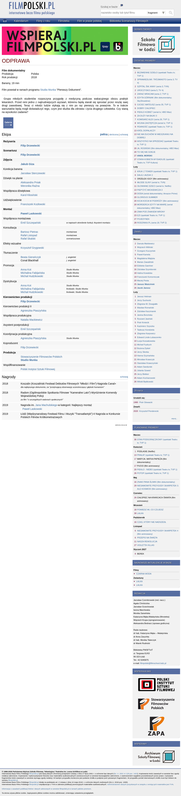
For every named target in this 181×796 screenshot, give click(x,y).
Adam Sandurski (144, 367)
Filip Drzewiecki (30, 145)
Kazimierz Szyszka (145, 326)
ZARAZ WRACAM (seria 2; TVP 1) (153, 94)
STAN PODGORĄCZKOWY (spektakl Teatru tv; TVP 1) (157, 441)
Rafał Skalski (28, 238)
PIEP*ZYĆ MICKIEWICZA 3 (150, 190)
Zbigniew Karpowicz (146, 333)
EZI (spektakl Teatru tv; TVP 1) (151, 215)
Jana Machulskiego (46, 405)
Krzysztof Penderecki (149, 411)
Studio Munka (29, 360)
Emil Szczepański (31, 222)
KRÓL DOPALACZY (146, 130)
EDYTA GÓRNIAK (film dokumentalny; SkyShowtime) (154, 99)
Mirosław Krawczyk (145, 359)
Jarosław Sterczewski (33, 173)
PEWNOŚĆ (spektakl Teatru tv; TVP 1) (154, 127)
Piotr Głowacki (145, 402)
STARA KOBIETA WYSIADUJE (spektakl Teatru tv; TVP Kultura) (155, 161)
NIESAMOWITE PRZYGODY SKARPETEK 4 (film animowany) (157, 532)
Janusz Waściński (145, 284)
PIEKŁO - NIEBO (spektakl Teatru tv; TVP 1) (157, 469)
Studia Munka (48, 89)
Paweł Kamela (143, 254)
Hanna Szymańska (145, 356)
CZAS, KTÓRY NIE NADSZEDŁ (151, 522)
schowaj (124, 134)
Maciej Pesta (143, 280)
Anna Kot (26, 269)
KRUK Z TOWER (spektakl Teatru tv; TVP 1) (157, 171)
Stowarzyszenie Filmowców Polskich (41, 356)
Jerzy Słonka (143, 352)
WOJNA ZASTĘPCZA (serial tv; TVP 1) (155, 123)
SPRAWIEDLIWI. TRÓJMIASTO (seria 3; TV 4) (157, 81)
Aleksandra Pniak (31, 182)
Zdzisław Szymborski (146, 269)
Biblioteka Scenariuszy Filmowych (129, 20)
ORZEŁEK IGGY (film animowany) (152, 179)
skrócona (113, 134)
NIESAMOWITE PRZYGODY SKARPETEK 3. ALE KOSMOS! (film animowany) (158, 487)
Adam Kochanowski (146, 378)
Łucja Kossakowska (146, 341)
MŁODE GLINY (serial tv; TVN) (151, 182)
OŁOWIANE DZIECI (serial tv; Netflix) (154, 186)
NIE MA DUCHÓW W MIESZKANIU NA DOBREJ (155, 136)
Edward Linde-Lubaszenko (149, 337)
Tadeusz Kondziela (145, 330)
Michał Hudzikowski (32, 276)
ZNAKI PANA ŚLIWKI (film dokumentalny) (156, 482)
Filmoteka (63, 20)
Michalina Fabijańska (33, 272)
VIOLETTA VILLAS (145, 545)
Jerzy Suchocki (144, 300)
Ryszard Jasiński (144, 319)
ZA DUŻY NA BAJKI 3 (147, 116)
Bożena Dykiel (143, 348)
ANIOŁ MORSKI (144, 156)
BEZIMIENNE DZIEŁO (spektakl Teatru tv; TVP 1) (156, 74)
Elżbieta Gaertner (145, 266)
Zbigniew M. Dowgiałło (147, 304)
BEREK (140, 554)
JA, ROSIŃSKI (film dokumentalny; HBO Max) (158, 148)
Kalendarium (21, 20)
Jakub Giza (27, 164)
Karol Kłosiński (29, 195)
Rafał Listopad (29, 235)
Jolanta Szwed (143, 370)
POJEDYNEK (143, 219)
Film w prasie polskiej (89, 20)
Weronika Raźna (30, 185)
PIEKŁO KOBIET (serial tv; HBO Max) (154, 112)
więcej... (174, 419)
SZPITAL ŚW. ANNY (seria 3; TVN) (153, 86)
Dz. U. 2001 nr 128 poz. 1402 (125, 774)
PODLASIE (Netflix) (146, 451)
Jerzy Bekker (143, 374)
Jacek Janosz (143, 288)
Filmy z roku (43, 20)
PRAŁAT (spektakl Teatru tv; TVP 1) (153, 455)
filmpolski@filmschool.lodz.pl (153, 663)
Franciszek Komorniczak (148, 277)
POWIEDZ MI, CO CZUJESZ (150, 510)
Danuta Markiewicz (145, 243)
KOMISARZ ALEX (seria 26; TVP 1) (153, 119)
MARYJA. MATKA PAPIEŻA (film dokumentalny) (152, 460)
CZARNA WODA (143, 574)
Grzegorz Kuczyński (146, 251)
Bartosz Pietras (29, 231)
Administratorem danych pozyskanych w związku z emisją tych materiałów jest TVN (140, 784)
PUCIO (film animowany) (148, 466)
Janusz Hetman (144, 296)
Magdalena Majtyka (146, 258)
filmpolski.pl (34, 774)
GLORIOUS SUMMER (147, 197)
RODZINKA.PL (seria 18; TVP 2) (152, 223)
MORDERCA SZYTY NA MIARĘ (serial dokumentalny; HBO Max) (155, 206)
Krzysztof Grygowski (32, 247)
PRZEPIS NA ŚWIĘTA (147, 538)
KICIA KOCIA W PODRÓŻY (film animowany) (157, 201)
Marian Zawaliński (145, 262)
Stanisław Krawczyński (147, 363)
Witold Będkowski (145, 382)
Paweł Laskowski (31, 213)
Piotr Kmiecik (143, 322)
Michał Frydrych (144, 345)
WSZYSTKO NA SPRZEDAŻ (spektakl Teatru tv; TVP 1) (157, 143)
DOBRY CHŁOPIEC (146, 108)
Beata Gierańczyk (31, 257)
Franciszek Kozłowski (33, 204)
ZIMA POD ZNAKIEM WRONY (151, 212)
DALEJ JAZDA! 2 (145, 175)
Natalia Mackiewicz (31, 319)
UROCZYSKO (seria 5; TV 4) (150, 90)
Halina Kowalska (144, 273)
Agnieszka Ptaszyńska (33, 310)
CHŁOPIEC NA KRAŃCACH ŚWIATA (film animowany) (156, 499)
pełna (104, 134)
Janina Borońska (144, 315)
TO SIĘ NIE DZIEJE (146, 152)
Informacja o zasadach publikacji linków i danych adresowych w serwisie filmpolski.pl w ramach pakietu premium (46, 789)
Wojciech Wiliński (145, 247)
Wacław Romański (145, 308)
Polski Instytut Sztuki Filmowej (38, 369)
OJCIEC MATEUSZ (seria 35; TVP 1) (154, 104)
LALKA (140, 513)
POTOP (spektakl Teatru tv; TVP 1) (153, 473)
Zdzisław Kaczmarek (146, 311)
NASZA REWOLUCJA (147, 541)
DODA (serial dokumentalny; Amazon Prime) (157, 193)
